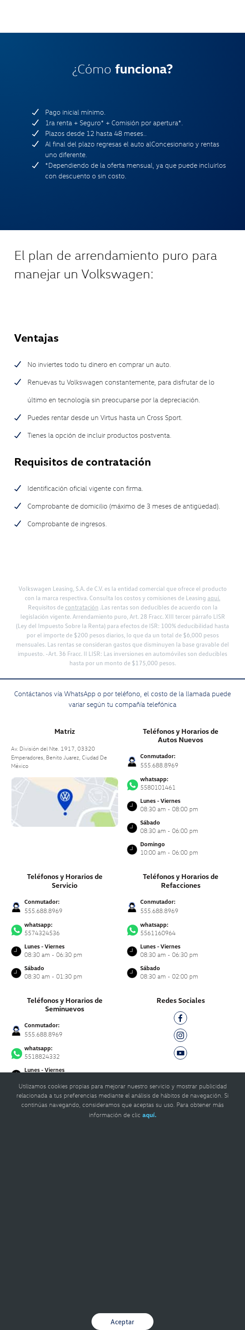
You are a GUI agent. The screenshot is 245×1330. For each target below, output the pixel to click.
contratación (82, 607)
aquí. (213, 597)
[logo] (122, 26)
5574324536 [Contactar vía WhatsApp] (64, 929)
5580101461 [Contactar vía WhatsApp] (180, 783)
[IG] (180, 1037)
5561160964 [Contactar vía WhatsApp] (180, 929)
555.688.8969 (159, 765)
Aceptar (122, 1321)
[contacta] (64, 801)
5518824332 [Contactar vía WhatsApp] (64, 1052)
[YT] (180, 1054)
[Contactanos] (206, 13)
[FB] (180, 1019)
